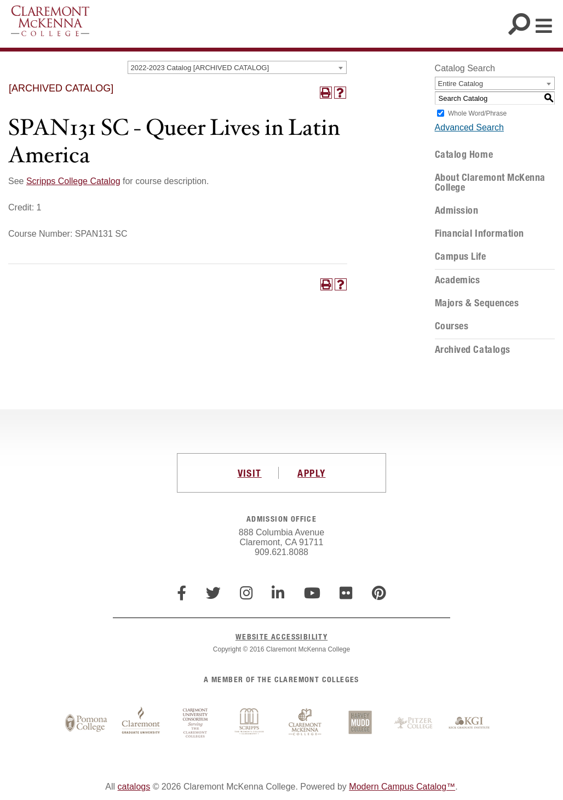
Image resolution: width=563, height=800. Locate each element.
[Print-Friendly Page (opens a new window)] (326, 93)
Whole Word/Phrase (477, 113)
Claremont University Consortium (195, 723)
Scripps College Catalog (73, 181)
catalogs (134, 786)
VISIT (250, 473)
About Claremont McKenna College (490, 182)
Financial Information (479, 233)
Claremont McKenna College (50, 20)
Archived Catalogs (472, 349)
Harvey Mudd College (359, 723)
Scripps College (250, 723)
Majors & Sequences (477, 303)
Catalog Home (464, 154)
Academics (457, 280)
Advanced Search (469, 127)
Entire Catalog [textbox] (460, 83)
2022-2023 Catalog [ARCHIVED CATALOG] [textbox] (200, 68)
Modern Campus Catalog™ (402, 786)
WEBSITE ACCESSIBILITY (281, 636)
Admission (457, 210)
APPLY (311, 473)
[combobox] (237, 67)
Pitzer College (414, 723)
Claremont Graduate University (140, 723)
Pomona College (86, 723)
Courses (452, 326)
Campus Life (460, 256)
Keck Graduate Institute (469, 723)
